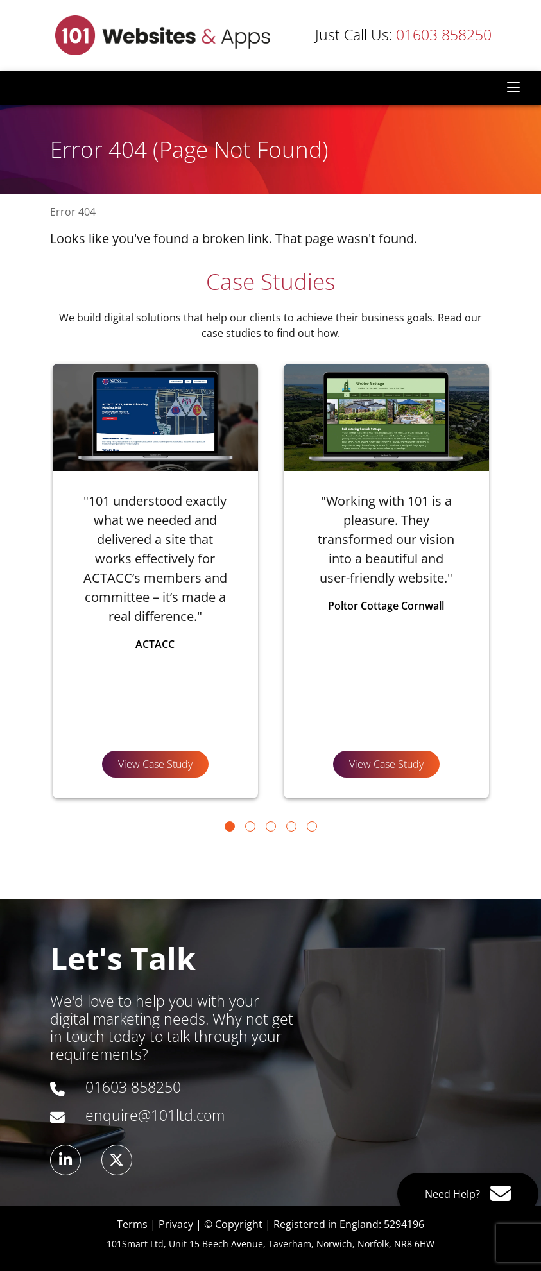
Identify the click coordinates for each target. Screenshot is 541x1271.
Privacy (176, 1224)
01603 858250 (403, 35)
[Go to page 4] (291, 826)
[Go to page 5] (312, 826)
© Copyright (233, 1224)
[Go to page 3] (271, 826)
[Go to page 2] (250, 826)
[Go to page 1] (230, 826)
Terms (132, 1224)
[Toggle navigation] (513, 88)
